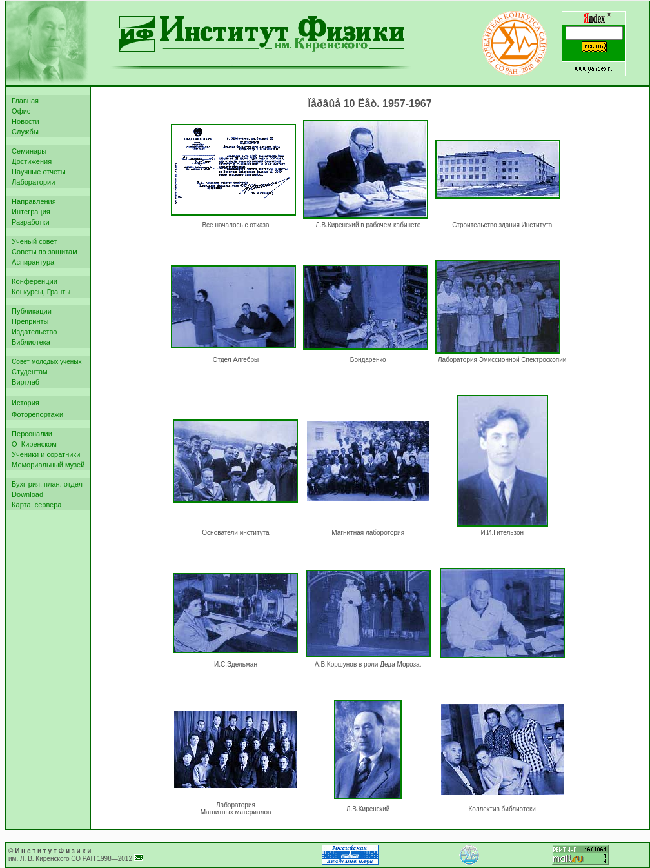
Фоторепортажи (35, 414)
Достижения (30, 161)
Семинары (27, 151)
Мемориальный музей (46, 465)
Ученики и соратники (44, 454)
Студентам (28, 372)
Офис (19, 111)
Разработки (29, 222)
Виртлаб (23, 382)
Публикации (30, 311)
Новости (23, 121)
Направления (32, 201)
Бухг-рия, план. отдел (45, 484)
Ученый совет (32, 241)
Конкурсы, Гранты (39, 292)
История (23, 403)
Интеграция (29, 212)
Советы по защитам (42, 252)
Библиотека (29, 342)
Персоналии (30, 434)
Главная (23, 101)
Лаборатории (31, 182)
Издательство (32, 332)
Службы (23, 132)
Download (25, 494)
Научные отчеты (37, 172)
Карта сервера (34, 505)
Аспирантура (31, 262)
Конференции (32, 281)
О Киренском (32, 444)
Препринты (28, 321)
